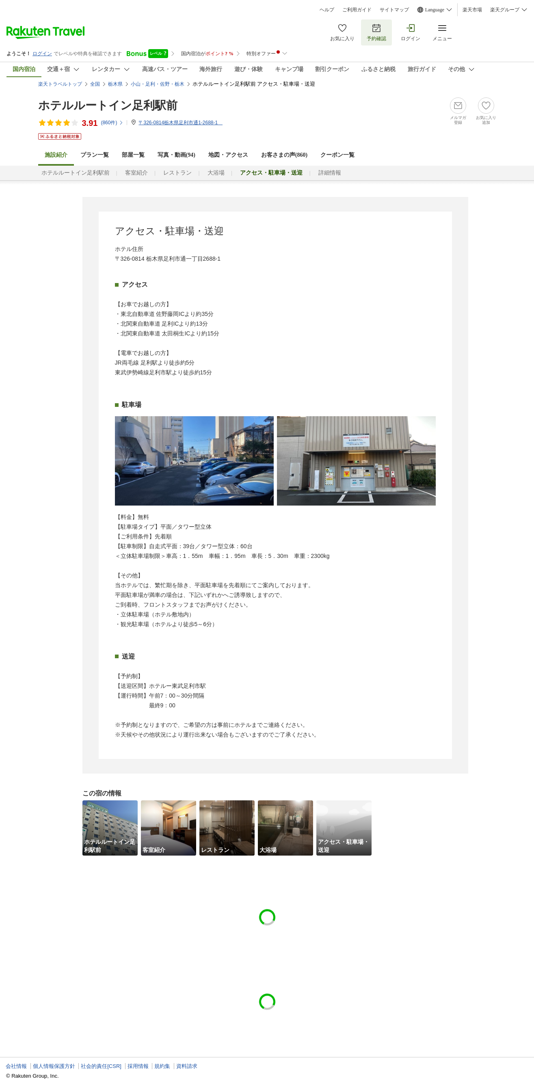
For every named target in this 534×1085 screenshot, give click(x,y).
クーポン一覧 (337, 155)
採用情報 (138, 1066)
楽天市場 (472, 10)
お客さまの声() (284, 155)
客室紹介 (136, 173)
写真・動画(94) (176, 155)
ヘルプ (327, 10)
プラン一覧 (94, 155)
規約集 (162, 1066)
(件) (112, 122)
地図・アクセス (228, 155)
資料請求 (186, 1066)
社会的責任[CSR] (101, 1066)
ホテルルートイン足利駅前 (107, 105)
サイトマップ (394, 10)
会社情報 (16, 1066)
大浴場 (216, 173)
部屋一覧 (133, 155)
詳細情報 (329, 173)
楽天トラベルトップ (60, 84)
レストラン (177, 173)
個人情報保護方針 (54, 1066)
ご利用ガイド (357, 10)
